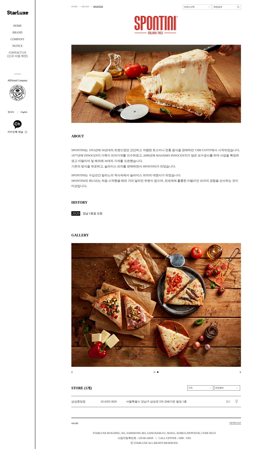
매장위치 (236, 401)
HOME (17, 25)
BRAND (17, 32)
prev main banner (71, 372)
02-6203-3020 (109, 401)
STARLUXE (17, 12)
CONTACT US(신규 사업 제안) (17, 54)
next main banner (240, 372)
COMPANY (17, 39)
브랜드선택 (189, 7)
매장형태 (219, 388)
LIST (235, 423)
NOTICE (17, 45)
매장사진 (228, 401)
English (24, 112)
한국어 (11, 112)
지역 (190, 388)
